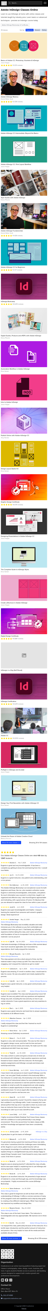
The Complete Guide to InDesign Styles (15, 569)
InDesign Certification (8, 701)
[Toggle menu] (45, 3)
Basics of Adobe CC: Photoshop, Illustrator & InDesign (20, 60)
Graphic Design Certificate (10, 502)
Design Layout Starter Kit (9, 469)
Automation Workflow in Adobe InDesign (15, 369)
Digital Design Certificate (10, 636)
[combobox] (25, 3)
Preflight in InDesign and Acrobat (12, 770)
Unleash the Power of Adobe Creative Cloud (16, 836)
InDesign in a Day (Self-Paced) (11, 670)
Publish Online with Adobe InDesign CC (15, 435)
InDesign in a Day (41, 1131)
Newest (37, 30)
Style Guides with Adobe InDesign (13, 197)
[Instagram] (10, 1280)
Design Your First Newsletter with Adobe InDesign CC (20, 803)
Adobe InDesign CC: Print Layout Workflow (16, 164)
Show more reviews (11, 1238)
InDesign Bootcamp (8, 301)
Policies (24, 1309)
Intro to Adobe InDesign (9, 402)
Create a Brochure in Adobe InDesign (14, 603)
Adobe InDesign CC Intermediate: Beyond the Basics (19, 133)
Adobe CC (4, 735)
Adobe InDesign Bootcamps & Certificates (15, 25)
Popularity (29, 30)
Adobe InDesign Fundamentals (12, 231)
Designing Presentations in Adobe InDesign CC (17, 536)
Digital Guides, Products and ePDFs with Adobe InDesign (21, 335)
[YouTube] (2, 1280)
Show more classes (11, 842)
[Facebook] (6, 1280)
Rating (44, 30)
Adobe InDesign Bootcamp (38, 862)
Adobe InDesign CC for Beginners (13, 267)
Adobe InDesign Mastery (9, 97)
